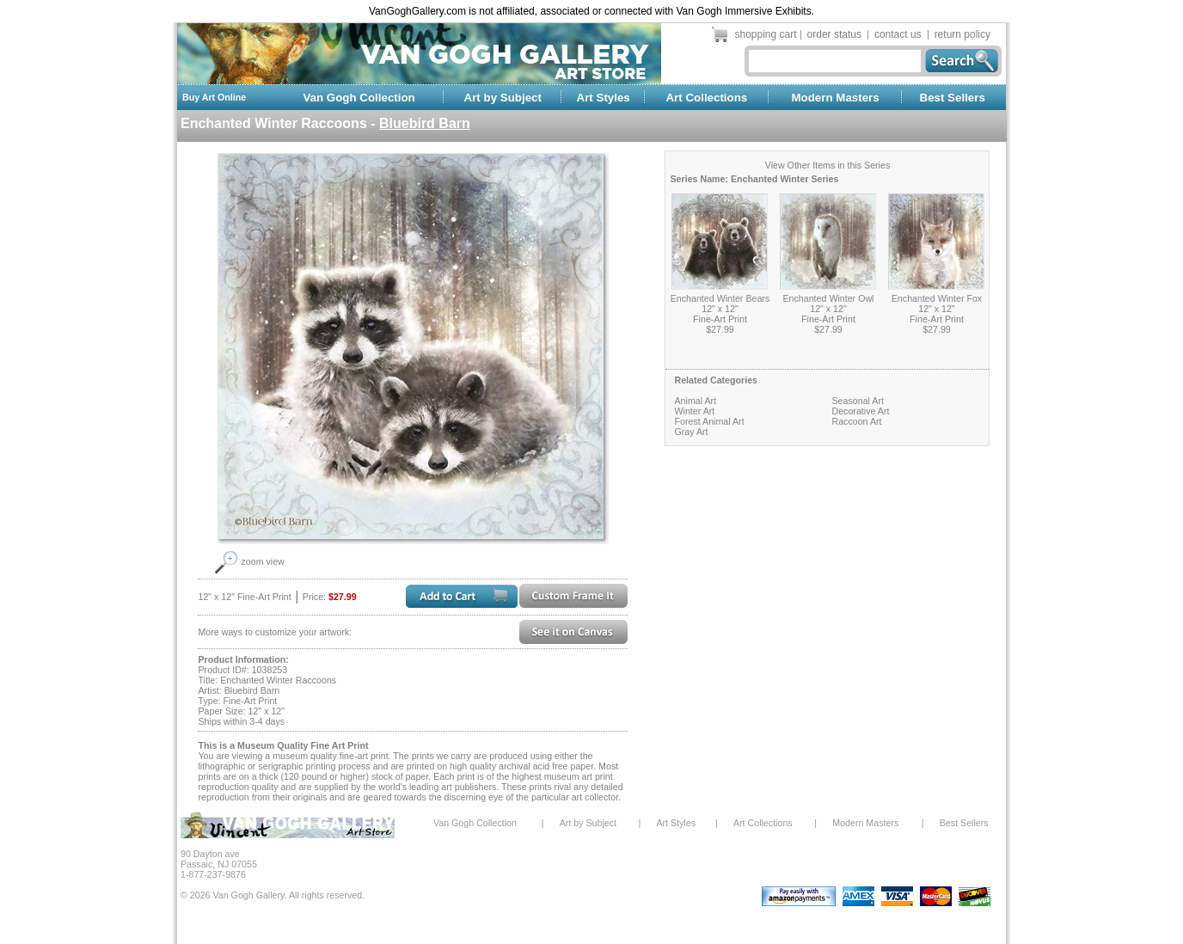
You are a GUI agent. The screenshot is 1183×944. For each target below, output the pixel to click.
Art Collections (706, 97)
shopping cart (766, 34)
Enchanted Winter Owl (827, 298)
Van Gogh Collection (358, 97)
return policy (962, 34)
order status (834, 34)
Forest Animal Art (709, 421)
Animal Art (695, 400)
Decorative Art (860, 411)
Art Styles (603, 97)
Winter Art (694, 411)
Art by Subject (503, 97)
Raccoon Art (856, 421)
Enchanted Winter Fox (937, 298)
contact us (898, 34)
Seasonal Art (857, 400)
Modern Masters (835, 97)
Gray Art (691, 431)
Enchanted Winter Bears (720, 298)
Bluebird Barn (424, 123)
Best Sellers (952, 97)
